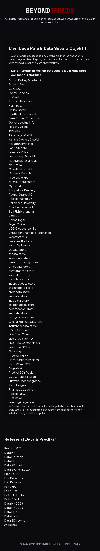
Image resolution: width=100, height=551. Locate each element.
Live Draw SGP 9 (19, 347)
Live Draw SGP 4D (21, 338)
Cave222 (15, 88)
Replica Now (17, 393)
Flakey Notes (17, 110)
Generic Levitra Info (21, 122)
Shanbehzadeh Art (21, 207)
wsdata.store (18, 249)
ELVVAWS (15, 97)
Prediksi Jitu (11, 474)
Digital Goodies (19, 93)
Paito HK (10, 486)
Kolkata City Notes (21, 143)
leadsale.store (18, 313)
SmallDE (14, 216)
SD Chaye (15, 398)
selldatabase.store (21, 309)
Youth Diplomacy (20, 245)
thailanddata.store (21, 288)
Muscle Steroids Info (22, 182)
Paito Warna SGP (20, 364)
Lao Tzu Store (18, 148)
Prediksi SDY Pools (21, 372)
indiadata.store (19, 300)
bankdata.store (19, 279)
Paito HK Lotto (14, 495)
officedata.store (20, 266)
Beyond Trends (19, 84)
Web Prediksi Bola (20, 241)
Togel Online (17, 224)
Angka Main (16, 368)
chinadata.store (19, 292)
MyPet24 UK (17, 186)
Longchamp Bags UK (22, 156)
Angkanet (10, 524)
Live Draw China (19, 334)
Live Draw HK (13, 482)
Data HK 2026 (13, 503)
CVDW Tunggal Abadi (22, 377)
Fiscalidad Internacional (24, 360)
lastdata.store (18, 296)
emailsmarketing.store (23, 262)
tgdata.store (17, 254)
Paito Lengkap (18, 385)
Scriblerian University (22, 203)
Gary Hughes (17, 351)
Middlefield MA (18, 177)
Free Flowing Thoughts (24, 118)
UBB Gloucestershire (22, 228)
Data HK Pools (13, 457)
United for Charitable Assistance (30, 232)
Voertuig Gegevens (21, 402)
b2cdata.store (18, 330)
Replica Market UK (21, 199)
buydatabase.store (21, 271)
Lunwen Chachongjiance (25, 381)
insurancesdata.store (23, 326)
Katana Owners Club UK (24, 139)
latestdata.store (20, 258)
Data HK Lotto (13, 516)
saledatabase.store (22, 304)
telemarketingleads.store (25, 321)
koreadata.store (19, 275)
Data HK (9, 452)
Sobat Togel (17, 220)
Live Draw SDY (13, 478)
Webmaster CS (19, 237)
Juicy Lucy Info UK (20, 135)
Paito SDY (10, 491)
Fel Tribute (16, 105)
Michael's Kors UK (20, 173)
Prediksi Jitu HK (18, 355)
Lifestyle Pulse (18, 152)
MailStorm (15, 165)
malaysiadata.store (21, 317)
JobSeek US (17, 131)
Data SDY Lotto (14, 465)
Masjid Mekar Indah (21, 169)
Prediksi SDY (12, 448)
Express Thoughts (20, 101)
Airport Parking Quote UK (25, 80)
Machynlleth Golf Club (23, 160)
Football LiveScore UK (23, 114)
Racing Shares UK (20, 194)
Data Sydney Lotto (17, 469)
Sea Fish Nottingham (22, 211)
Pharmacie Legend (21, 389)
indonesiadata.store (22, 283)
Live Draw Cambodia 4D (24, 343)
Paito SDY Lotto (15, 499)
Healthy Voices (18, 127)
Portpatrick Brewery (22, 190)
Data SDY (10, 461)
